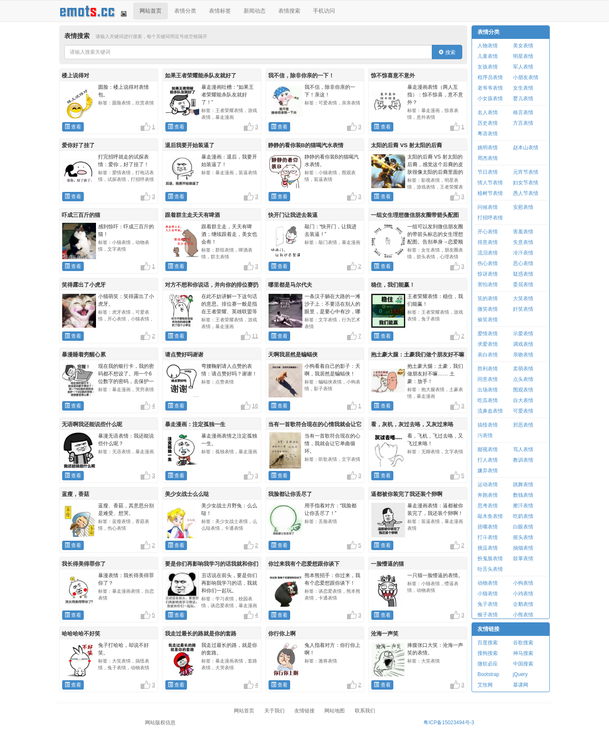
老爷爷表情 (490, 88)
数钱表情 (523, 495)
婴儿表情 (523, 98)
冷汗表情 (523, 253)
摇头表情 (523, 537)
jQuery (520, 674)
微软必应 (487, 664)
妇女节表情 (525, 183)
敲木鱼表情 (490, 516)
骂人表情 (523, 449)
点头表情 (523, 379)
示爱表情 (523, 334)
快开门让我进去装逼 (293, 215)
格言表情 (523, 112)
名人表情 (487, 112)
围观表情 (523, 390)
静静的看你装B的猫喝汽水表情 (306, 145)
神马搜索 (523, 653)
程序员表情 (490, 77)
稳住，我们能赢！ (393, 285)
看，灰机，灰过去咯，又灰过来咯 (412, 424)
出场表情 (487, 390)
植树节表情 (490, 193)
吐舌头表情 (490, 569)
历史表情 (487, 123)
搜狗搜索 (487, 653)
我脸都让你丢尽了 (290, 494)
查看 (73, 127)
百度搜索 (487, 643)
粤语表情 (487, 134)
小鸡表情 (523, 594)
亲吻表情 (523, 355)
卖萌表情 (523, 369)
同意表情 (487, 379)
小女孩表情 (490, 98)
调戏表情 (523, 344)
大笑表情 (523, 298)
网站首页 (151, 11)
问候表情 (487, 207)
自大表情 (523, 400)
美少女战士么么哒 (187, 494)
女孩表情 (487, 67)
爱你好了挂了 (78, 145)
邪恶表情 (523, 425)
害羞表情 (523, 232)
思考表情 (487, 506)
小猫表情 (487, 594)
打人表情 (487, 460)
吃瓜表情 (487, 400)
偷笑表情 (487, 320)
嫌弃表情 (487, 471)
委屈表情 (523, 284)
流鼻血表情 (490, 411)
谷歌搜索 (523, 643)
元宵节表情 (525, 172)
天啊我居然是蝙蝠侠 (293, 354)
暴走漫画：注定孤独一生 (195, 424)
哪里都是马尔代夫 (290, 285)
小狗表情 (523, 583)
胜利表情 (487, 369)
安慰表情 (523, 207)
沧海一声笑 (384, 633)
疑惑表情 (523, 274)
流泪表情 (487, 253)
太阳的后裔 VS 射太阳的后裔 (406, 145)
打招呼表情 (490, 218)
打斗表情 (487, 537)
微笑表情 (487, 309)
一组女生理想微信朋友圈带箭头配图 (415, 215)
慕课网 (520, 685)
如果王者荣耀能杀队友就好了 (200, 75)
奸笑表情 (523, 309)
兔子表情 (487, 604)
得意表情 (487, 242)
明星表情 (523, 56)
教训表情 (523, 460)
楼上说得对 (75, 75)
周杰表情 (487, 158)
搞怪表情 (487, 425)
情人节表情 (490, 183)
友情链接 (488, 629)
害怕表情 (487, 284)
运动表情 (487, 484)
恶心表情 (523, 263)
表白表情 (487, 355)
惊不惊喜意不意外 (393, 75)
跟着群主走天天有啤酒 (192, 215)
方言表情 (523, 123)
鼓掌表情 (523, 558)
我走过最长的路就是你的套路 (200, 633)
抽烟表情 (523, 548)
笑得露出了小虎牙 (84, 285)
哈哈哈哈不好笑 (81, 633)
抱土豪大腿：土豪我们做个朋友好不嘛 (417, 354)
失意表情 (523, 242)
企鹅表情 (523, 604)
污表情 (485, 435)
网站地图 (334, 711)
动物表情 (487, 583)
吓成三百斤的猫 (81, 215)
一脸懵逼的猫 (387, 564)
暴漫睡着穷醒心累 (84, 354)
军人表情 (523, 67)
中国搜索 (523, 664)
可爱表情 (523, 411)
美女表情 (523, 46)
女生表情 (523, 88)
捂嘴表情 (487, 527)
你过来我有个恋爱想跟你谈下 (304, 564)
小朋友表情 (525, 77)
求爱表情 (487, 344)
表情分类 (185, 11)
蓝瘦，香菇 (75, 494)
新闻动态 (255, 11)
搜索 (447, 52)
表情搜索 (289, 11)
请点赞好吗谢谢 (184, 354)
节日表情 (487, 172)
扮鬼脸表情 (490, 558)
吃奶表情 (523, 516)
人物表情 (487, 46)
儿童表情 (487, 56)
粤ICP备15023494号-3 (448, 723)
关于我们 (274, 711)
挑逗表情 (487, 548)
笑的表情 (487, 298)
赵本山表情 (525, 148)
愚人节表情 (525, 193)
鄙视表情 (487, 449)
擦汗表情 (523, 506)
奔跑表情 (487, 495)
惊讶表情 (487, 274)
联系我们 (365, 711)
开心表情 (487, 232)
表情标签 (220, 11)
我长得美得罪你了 (84, 564)
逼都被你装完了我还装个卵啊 (406, 494)
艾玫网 (485, 685)
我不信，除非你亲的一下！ (301, 75)
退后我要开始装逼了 (189, 145)
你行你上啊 (282, 633)
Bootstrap (488, 674)
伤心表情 (487, 263)
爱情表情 (487, 334)
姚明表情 (487, 148)
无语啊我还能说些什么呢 (92, 424)
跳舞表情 (523, 484)
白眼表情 (523, 527)
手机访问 (324, 11)
